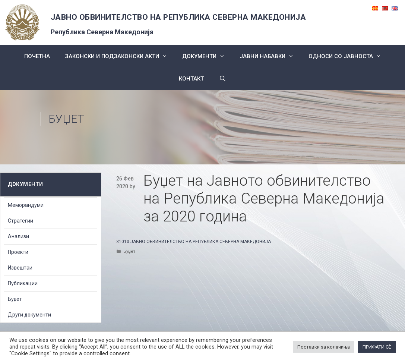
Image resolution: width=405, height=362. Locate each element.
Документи (207, 56)
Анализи (18, 236)
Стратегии (20, 221)
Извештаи (20, 268)
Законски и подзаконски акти (120, 56)
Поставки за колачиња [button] (323, 347)
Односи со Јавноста (349, 56)
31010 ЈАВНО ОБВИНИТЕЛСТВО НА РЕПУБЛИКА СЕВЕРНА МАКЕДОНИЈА (193, 241)
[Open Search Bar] (222, 78)
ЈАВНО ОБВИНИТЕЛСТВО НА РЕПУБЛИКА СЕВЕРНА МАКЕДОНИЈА (178, 17)
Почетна (37, 56)
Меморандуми (26, 205)
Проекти (18, 252)
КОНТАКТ (191, 78)
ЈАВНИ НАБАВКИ (270, 56)
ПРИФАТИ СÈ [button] (377, 347)
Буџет (66, 118)
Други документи (29, 315)
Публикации (23, 283)
